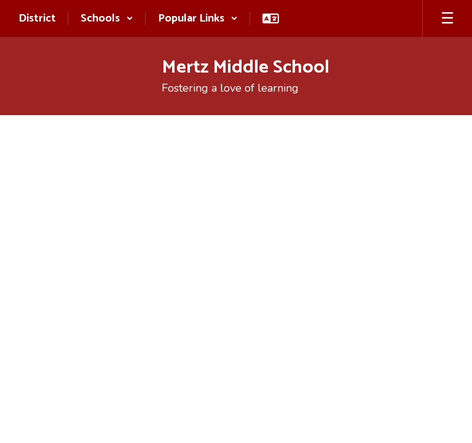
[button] (107, 18)
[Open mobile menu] (447, 18)
